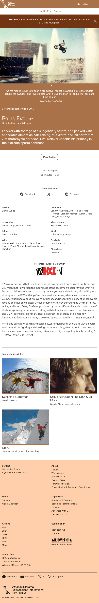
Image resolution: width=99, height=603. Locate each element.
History (55, 469)
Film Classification (60, 483)
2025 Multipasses (11, 558)
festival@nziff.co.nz (12, 469)
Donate (55, 507)
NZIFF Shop (8, 554)
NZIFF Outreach (10, 503)
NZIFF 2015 (28, 109)
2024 (4, 530)
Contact (6, 466)
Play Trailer (49, 157)
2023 (4, 534)
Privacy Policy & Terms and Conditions (70, 487)
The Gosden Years (11, 561)
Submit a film (58, 523)
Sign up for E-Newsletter (14, 472)
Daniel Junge (23, 123)
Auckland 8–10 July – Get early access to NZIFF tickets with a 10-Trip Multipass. (49, 21)
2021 (4, 541)
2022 (4, 538)
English (54, 170)
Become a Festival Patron (64, 503)
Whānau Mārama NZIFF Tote (16, 565)
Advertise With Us (60, 510)
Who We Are (57, 473)
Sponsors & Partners (61, 500)
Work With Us (58, 476)
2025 (4, 527)
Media (5, 496)
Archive (6, 523)
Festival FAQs (58, 480)
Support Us (57, 496)
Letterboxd (56, 252)
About (54, 466)
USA (43, 170)
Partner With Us (59, 514)
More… (5, 545)
